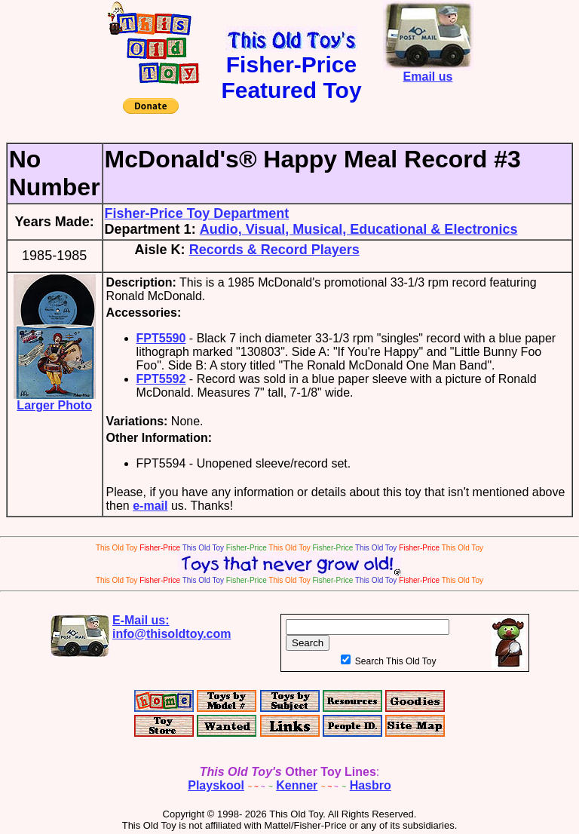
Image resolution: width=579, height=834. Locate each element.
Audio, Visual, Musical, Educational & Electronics (359, 229)
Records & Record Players (274, 249)
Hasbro (370, 785)
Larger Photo (55, 400)
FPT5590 (161, 338)
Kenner (296, 785)
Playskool (216, 785)
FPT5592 (161, 379)
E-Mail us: (171, 627)
